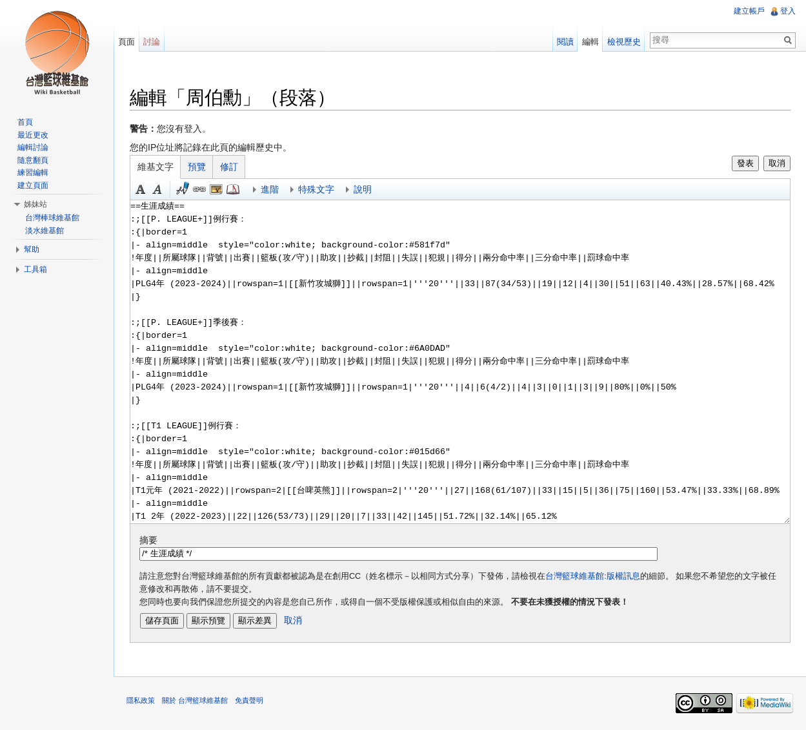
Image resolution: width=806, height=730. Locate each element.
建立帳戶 (749, 11)
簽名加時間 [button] (182, 189)
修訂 (229, 167)
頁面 (126, 42)
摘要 (148, 540)
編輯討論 (32, 147)
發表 (745, 163)
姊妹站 (35, 204)
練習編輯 (32, 172)
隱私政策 (140, 700)
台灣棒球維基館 (52, 217)
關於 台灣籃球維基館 (195, 700)
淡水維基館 (44, 230)
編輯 (590, 42)
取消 (777, 163)
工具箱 (35, 269)
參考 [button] (233, 189)
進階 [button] (270, 189)
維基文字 (155, 167)
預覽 (197, 167)
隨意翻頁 (32, 160)
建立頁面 (32, 185)
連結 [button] (199, 189)
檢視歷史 (624, 42)
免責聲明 (249, 700)
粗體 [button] (140, 189)
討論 (151, 42)
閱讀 (565, 42)
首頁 (25, 122)
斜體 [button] (157, 189)
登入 (788, 11)
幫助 (31, 249)
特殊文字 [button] (316, 189)
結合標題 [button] (216, 189)
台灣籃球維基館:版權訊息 (592, 576)
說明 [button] (363, 189)
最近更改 (32, 135)
